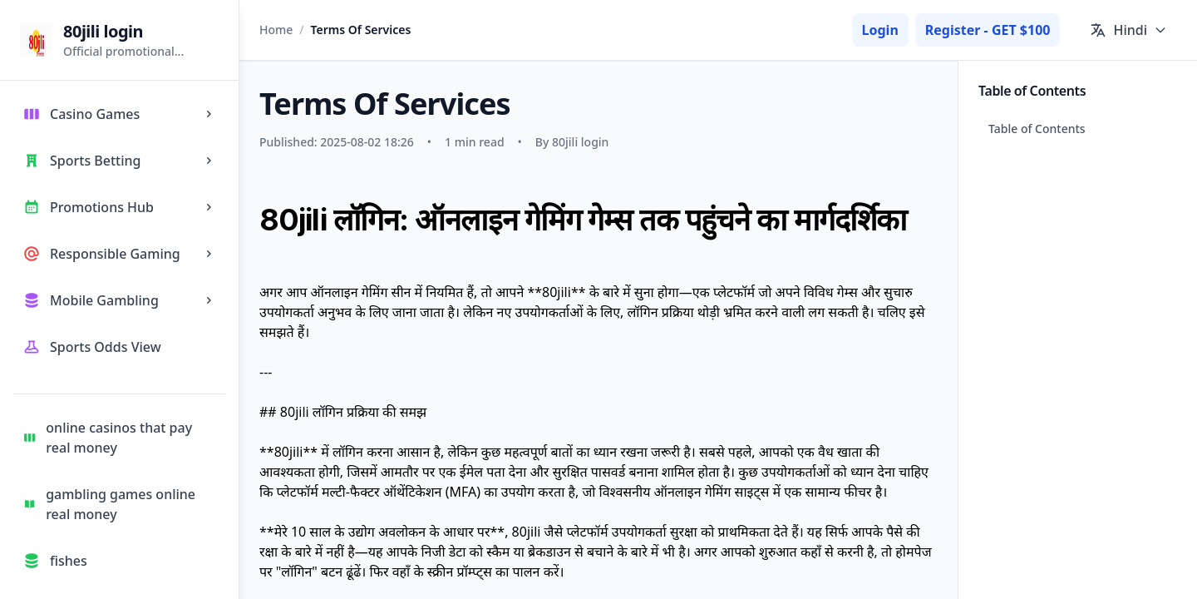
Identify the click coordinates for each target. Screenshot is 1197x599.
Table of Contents (1037, 128)
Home (276, 29)
